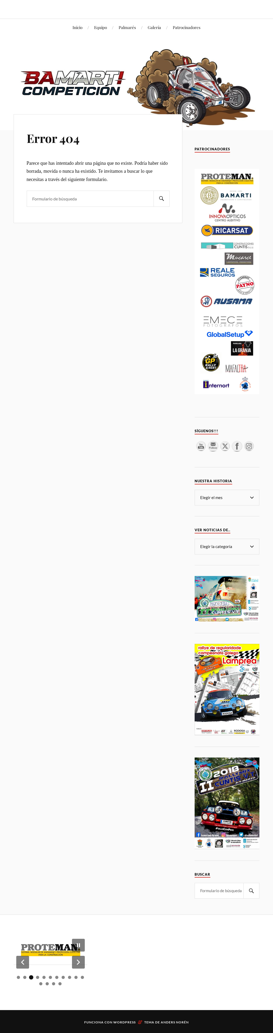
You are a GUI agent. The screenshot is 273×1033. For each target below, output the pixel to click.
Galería (154, 27)
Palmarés (127, 27)
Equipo (100, 27)
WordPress (124, 1022)
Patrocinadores (186, 27)
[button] (22, 962)
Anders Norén (175, 1022)
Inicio (77, 27)
